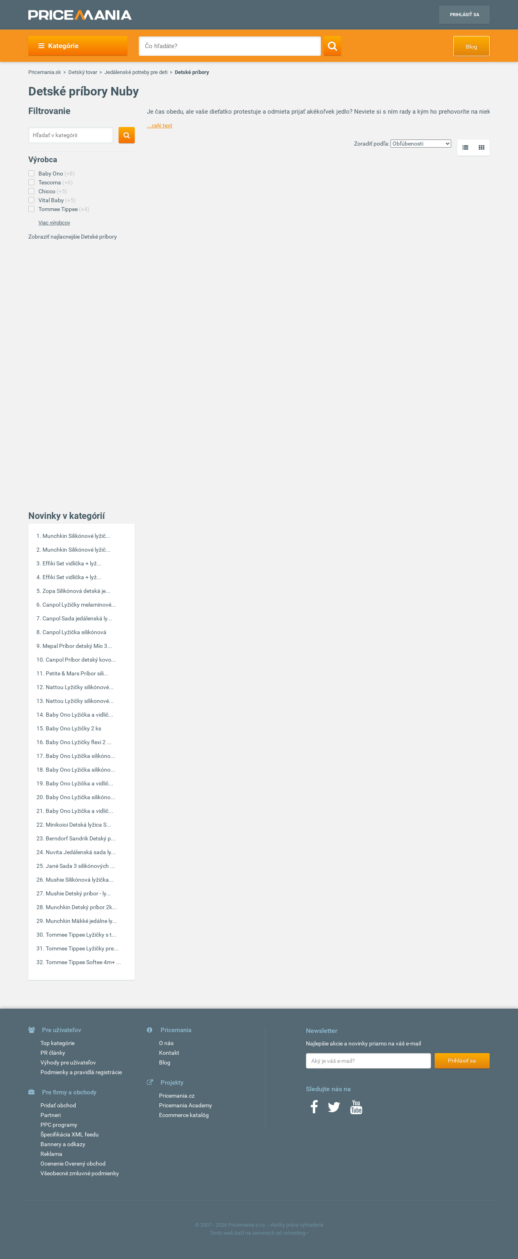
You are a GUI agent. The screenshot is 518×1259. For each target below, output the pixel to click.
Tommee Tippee (63, 209)
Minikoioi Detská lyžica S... (78, 824)
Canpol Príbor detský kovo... (81, 659)
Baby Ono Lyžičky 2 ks (73, 728)
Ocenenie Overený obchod (73, 1163)
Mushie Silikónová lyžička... (80, 879)
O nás (166, 1043)
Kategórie (58, 46)
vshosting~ (296, 1233)
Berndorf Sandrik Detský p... (81, 838)
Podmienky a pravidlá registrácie (81, 1072)
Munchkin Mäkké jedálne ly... (81, 921)
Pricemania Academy (185, 1105)
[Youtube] (356, 1110)
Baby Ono (56, 173)
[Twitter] (334, 1110)
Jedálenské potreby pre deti (136, 72)
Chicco (52, 191)
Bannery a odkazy (62, 1144)
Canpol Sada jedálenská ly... (77, 618)
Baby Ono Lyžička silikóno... (80, 756)
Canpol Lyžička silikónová (74, 632)
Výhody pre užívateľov (68, 1062)
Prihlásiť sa (464, 14)
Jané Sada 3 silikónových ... (80, 866)
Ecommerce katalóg (184, 1115)
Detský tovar (82, 72)
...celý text (159, 125)
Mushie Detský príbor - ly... (78, 893)
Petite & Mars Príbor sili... (77, 673)
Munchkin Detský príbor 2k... (81, 907)
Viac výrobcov (54, 223)
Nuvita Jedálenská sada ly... (81, 852)
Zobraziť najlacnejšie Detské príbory (72, 236)
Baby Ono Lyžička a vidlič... (79, 714)
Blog (471, 46)
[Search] (332, 45)
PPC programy (58, 1124)
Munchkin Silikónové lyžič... (76, 536)
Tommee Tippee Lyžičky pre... (82, 948)
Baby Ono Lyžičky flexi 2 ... (79, 742)
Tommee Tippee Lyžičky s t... (81, 934)
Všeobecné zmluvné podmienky (79, 1173)
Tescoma (55, 182)
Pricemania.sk (44, 72)
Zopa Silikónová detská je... (76, 591)
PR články (52, 1053)
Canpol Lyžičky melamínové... (79, 604)
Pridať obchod (58, 1105)
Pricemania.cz (177, 1095)
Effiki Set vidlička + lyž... (72, 563)
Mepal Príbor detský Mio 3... (77, 646)
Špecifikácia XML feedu (69, 1134)
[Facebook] (314, 1110)
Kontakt (169, 1053)
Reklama (51, 1154)
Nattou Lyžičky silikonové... (80, 701)
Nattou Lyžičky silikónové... (80, 687)
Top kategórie (57, 1043)
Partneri (50, 1115)
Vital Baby (57, 200)
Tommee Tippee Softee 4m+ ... (83, 962)
